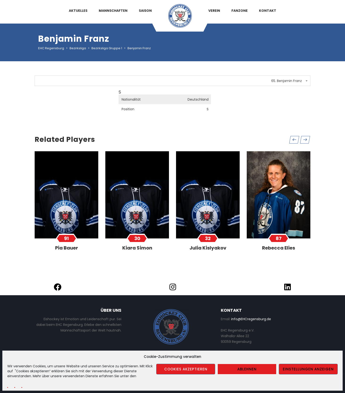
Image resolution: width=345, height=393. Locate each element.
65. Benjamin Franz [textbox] (286, 80)
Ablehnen (247, 369)
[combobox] (172, 80)
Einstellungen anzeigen (308, 369)
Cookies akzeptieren (185, 369)
